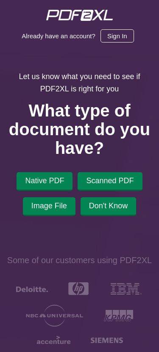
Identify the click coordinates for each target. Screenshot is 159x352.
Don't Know (108, 206)
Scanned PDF (110, 180)
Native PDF (44, 180)
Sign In (117, 36)
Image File (49, 206)
